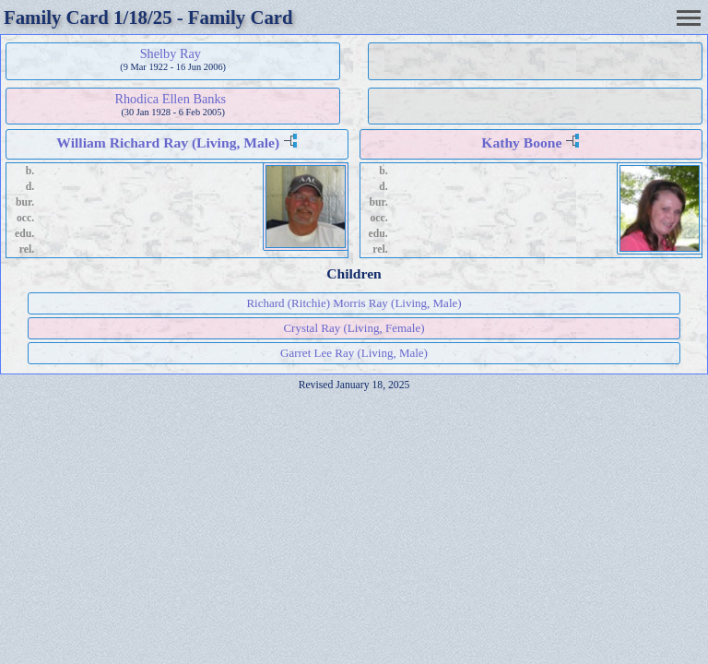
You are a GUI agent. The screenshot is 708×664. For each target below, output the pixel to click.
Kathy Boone (521, 142)
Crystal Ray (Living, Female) (353, 328)
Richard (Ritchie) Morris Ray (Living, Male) (353, 303)
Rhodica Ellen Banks (170, 98)
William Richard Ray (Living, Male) (167, 142)
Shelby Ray (170, 53)
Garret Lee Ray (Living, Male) (354, 353)
